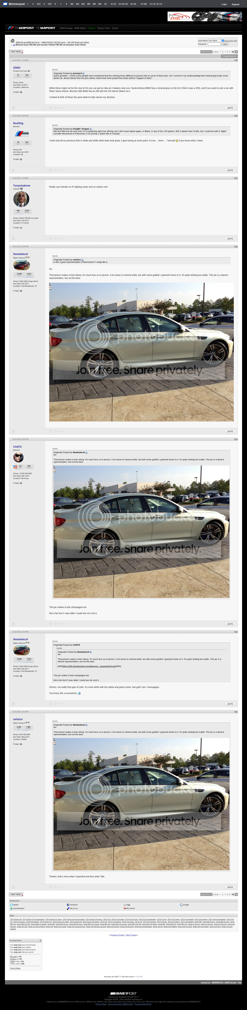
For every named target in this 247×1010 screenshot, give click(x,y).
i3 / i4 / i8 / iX (156, 4)
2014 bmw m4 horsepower (74, 919)
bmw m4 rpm (215, 926)
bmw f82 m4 (105, 924)
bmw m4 (49, 926)
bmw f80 (198, 922)
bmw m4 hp (158, 926)
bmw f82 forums (75, 924)
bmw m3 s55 (22, 926)
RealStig (18, 123)
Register (236, 4)
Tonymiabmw (21, 185)
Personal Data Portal (143, 1004)
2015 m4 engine (149, 922)
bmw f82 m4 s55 (134, 924)
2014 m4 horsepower (217, 919)
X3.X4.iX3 (123, 4)
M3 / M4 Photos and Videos (78, 42)
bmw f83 (161, 924)
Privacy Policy (101, 1004)
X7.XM (144, 4)
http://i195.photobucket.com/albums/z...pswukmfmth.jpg (89, 666)
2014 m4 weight (32, 922)
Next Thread (131, 935)
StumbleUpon (19, 908)
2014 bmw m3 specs (54, 919)
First (215, 52)
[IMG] (12, 961)
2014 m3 (106, 919)
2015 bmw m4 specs (91, 922)
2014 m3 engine (117, 919)
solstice (18, 719)
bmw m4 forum (113, 926)
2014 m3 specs (174, 919)
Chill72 (17, 446)
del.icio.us (74, 908)
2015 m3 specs (128, 922)
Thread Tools (228, 56)
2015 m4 (138, 922)
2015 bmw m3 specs (61, 922)
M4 (83, 4)
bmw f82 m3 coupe (91, 924)
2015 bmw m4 (76, 922)
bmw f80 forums (222, 922)
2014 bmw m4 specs (94, 919)
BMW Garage (66, 28)
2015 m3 (103, 922)
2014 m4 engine (201, 919)
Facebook (74, 904)
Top (239, 982)
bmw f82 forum (62, 924)
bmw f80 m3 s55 (23, 924)
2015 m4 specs (174, 922)
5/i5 (50, 4)
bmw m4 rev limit (185, 926)
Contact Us (205, 982)
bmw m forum (194, 924)
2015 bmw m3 (46, 922)
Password (202, 44)
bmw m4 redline (170, 926)
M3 (77, 4)
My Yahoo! (131, 908)
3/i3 (38, 4)
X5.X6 (133, 4)
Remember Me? (229, 41)
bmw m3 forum (220, 924)
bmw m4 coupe (60, 926)
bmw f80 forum (209, 922)
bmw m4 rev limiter (201, 926)
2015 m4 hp (162, 922)
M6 (94, 4)
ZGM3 (16, 67)
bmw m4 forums (127, 926)
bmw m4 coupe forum (76, 926)
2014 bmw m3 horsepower (34, 919)
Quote (230, 108)
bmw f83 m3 (171, 924)
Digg (128, 904)
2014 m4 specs (19, 922)
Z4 (105, 4)
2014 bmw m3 (16, 919)
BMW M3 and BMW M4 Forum (28, 42)
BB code (13, 956)
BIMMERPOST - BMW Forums (224, 982)
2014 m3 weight (187, 919)
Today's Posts (103, 28)
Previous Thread (117, 935)
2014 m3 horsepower (147, 919)
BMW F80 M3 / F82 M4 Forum (54, 42)
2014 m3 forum (131, 919)
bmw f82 (51, 924)
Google (186, 904)
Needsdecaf (20, 254)
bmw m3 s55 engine (36, 926)
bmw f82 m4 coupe (119, 924)
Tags (12, 915)
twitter (16, 904)
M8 (99, 4)
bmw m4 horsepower (143, 926)
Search (115, 28)
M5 (88, 4)
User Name (203, 40)
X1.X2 (113, 4)
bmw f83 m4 (182, 924)
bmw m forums (207, 924)
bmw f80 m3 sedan (39, 924)
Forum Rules (15, 968)
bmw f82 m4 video (149, 924)
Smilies (13, 959)
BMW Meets (80, 28)
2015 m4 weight (187, 922)
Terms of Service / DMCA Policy (120, 1004)
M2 (72, 4)
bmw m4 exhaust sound (96, 926)
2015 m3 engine (114, 922)
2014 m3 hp (162, 919)
